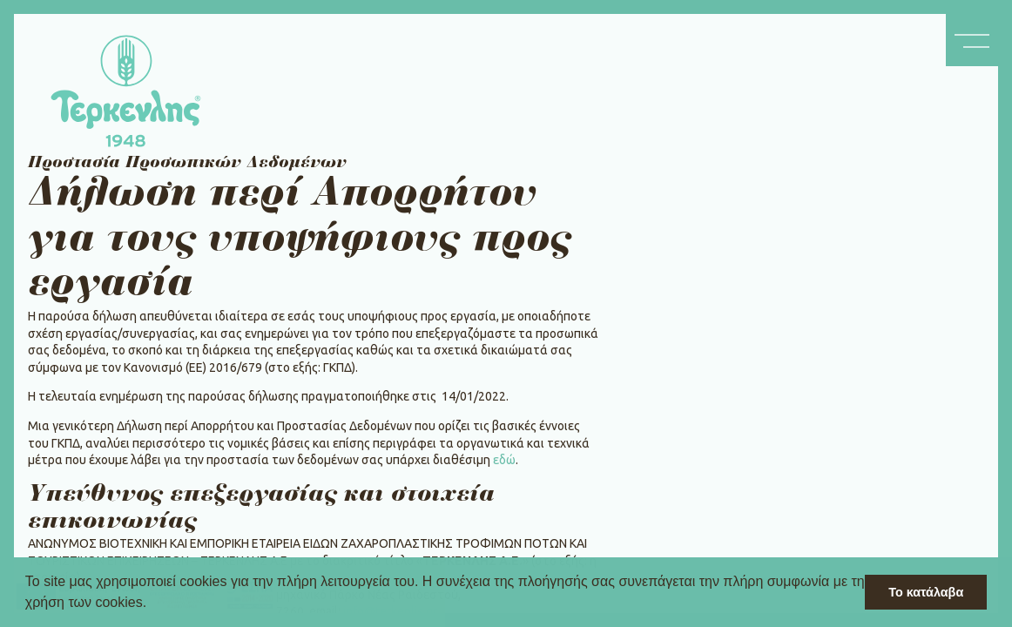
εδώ (504, 460)
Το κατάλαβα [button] (925, 592)
